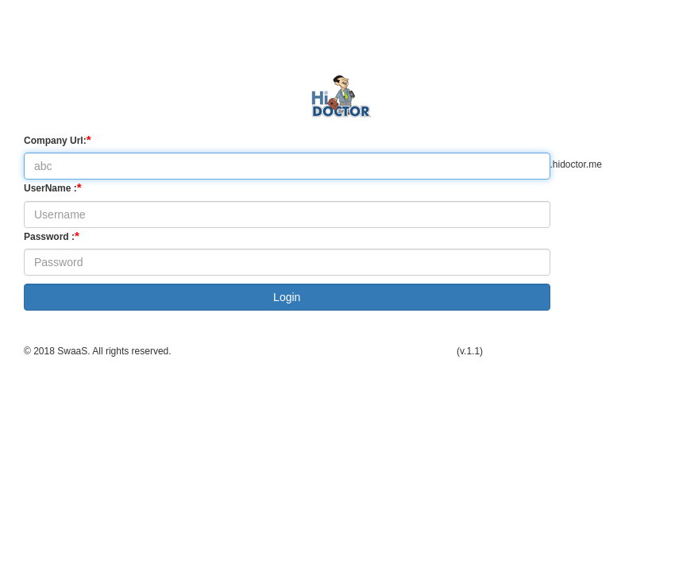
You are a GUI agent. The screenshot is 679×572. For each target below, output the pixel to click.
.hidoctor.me (576, 164)
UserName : (53, 187)
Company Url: (57, 139)
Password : (51, 235)
